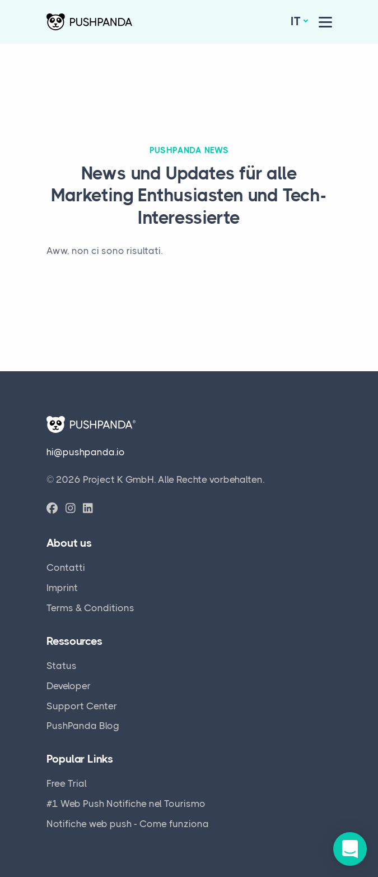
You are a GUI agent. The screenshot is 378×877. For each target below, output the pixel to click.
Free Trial (66, 783)
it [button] (296, 21)
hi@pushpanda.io (85, 452)
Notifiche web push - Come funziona (127, 823)
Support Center (81, 706)
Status (61, 665)
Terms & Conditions (90, 607)
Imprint (62, 587)
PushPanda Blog (82, 725)
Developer (68, 685)
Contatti (65, 567)
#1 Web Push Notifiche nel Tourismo (126, 803)
